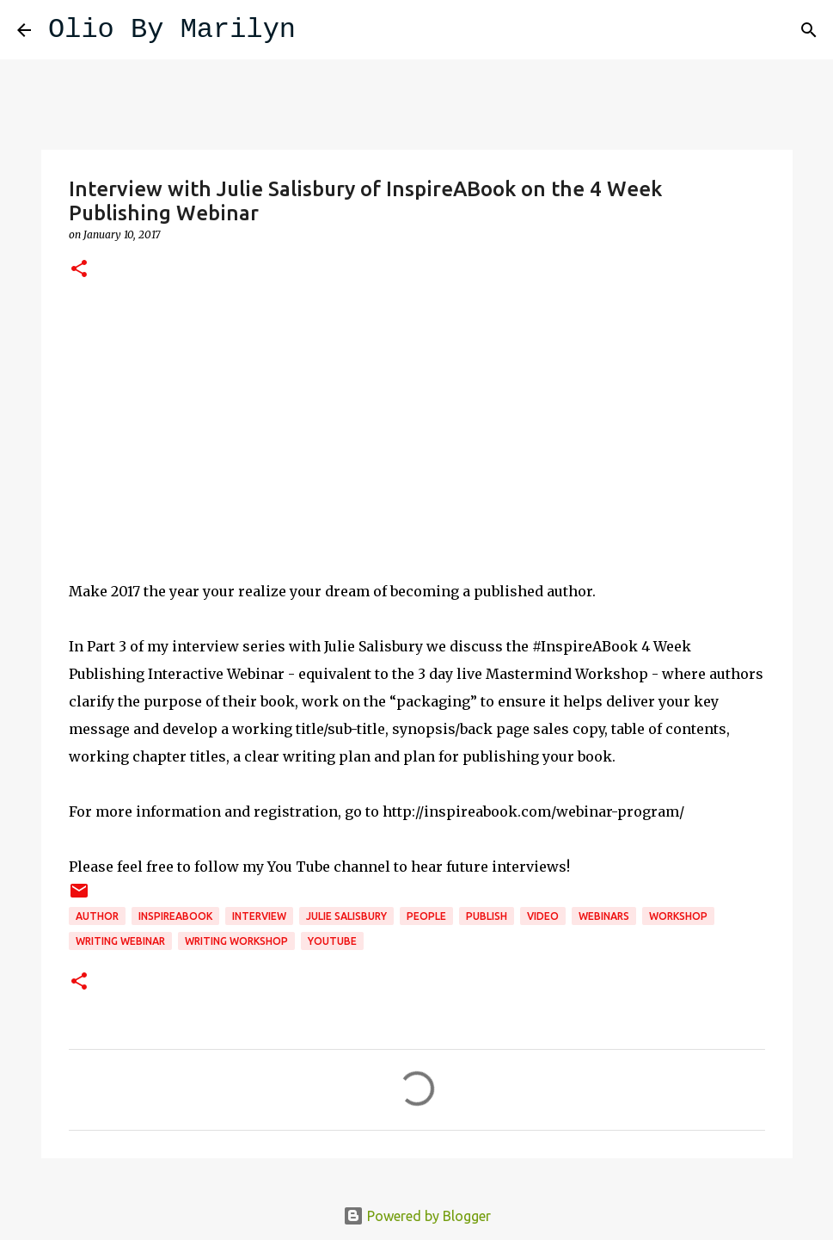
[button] (79, 269)
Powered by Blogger (417, 1216)
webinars (604, 916)
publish (486, 916)
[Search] (319, 30)
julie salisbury (346, 916)
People (426, 916)
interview (259, 916)
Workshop (678, 916)
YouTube (332, 941)
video (543, 916)
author (97, 916)
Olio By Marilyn (172, 30)
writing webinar (120, 941)
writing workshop (236, 941)
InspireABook (175, 916)
